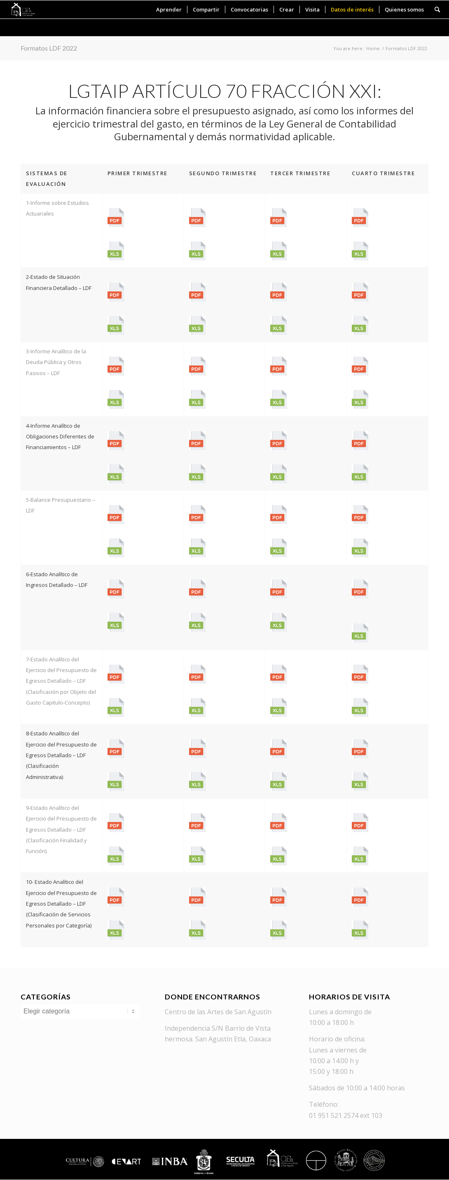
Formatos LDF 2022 (49, 48)
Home (373, 48)
